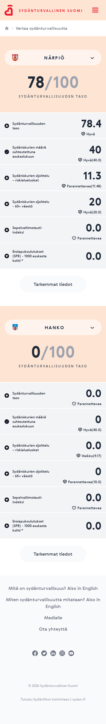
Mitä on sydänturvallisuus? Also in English (53, 588)
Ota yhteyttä (53, 629)
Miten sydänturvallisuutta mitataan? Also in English (53, 602)
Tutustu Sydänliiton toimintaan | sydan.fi (53, 699)
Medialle (53, 617)
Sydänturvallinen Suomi (51, 10)
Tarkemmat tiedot (53, 284)
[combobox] (53, 57)
